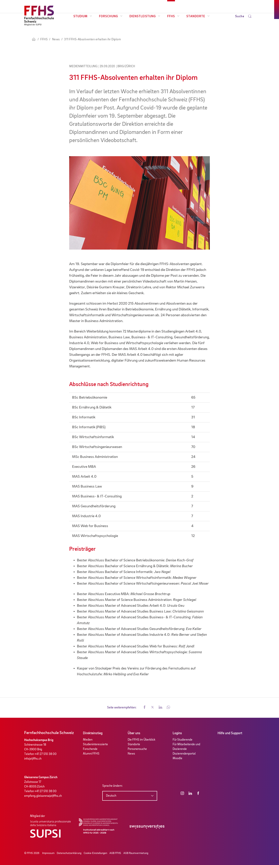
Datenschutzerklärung (69, 853)
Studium (82, 16)
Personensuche (137, 749)
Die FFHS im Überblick (141, 739)
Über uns (134, 733)
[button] (144, 707)
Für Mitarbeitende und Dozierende (186, 747)
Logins (177, 733)
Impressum (48, 853)
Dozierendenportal (184, 753)
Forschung (110, 16)
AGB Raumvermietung (135, 853)
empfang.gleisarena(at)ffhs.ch (43, 796)
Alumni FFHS (91, 753)
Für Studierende (182, 739)
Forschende (90, 749)
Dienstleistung (144, 16)
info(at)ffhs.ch (32, 758)
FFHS (173, 16)
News (131, 753)
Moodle (177, 758)
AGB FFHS (115, 853)
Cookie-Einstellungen (95, 853)
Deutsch (111, 795)
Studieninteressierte (95, 744)
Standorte (198, 16)
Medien (87, 739)
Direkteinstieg (92, 733)
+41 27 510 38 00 (45, 754)
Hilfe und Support (230, 733)
